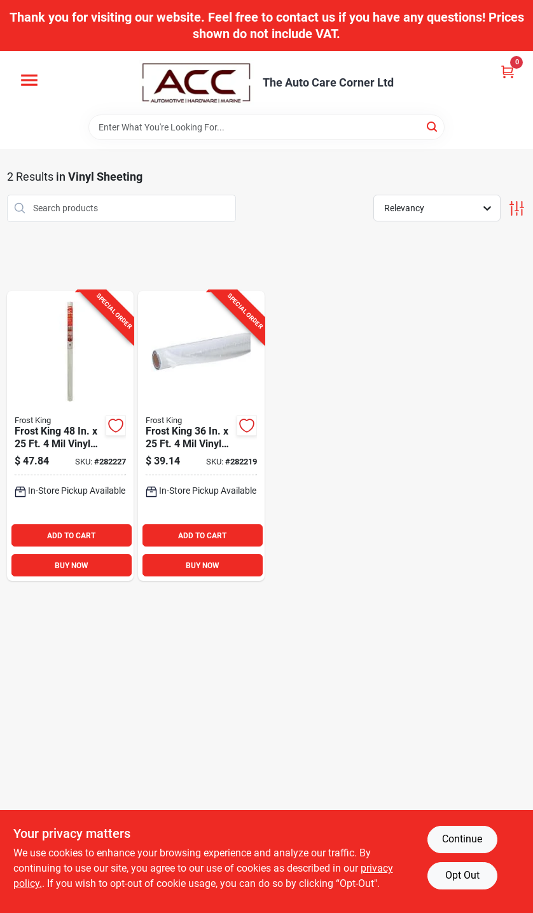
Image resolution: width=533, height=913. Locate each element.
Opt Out (462, 875)
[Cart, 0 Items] (507, 71)
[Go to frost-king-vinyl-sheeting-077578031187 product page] (70, 436)
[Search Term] (266, 127)
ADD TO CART (71, 535)
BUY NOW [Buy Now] (71, 565)
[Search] (433, 126)
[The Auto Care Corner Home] (196, 83)
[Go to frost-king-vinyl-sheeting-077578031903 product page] (201, 436)
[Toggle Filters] (516, 208)
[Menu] (29, 80)
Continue (462, 839)
